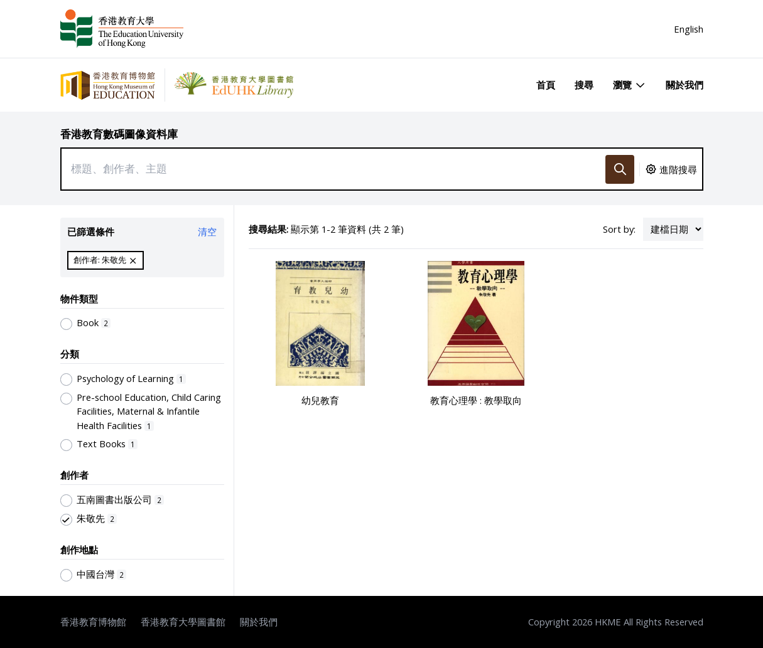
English (688, 29)
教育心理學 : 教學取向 (476, 400)
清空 (207, 231)
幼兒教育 (320, 400)
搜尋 (584, 84)
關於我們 (684, 84)
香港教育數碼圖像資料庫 (119, 134)
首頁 (545, 84)
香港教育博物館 (93, 621)
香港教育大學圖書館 (183, 621)
